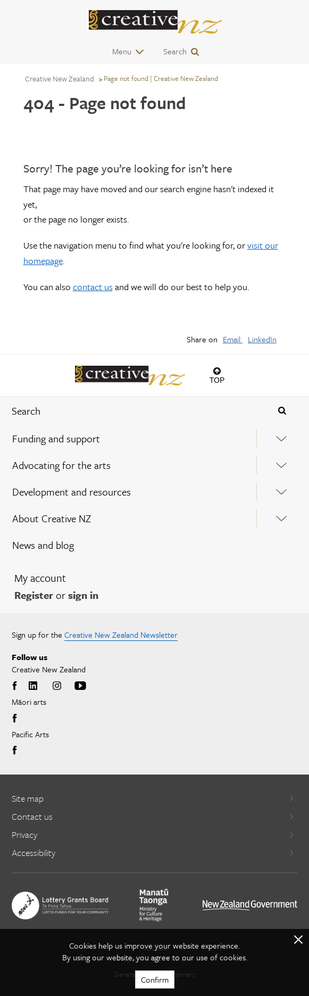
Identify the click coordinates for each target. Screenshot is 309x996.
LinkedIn (262, 339)
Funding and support (56, 438)
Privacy (153, 834)
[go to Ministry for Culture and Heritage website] (154, 905)
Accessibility (153, 852)
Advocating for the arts (61, 465)
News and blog (43, 545)
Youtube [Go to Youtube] (80, 686)
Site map (153, 798)
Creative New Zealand (59, 78)
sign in (83, 595)
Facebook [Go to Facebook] (16, 686)
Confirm (155, 979)
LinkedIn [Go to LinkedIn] (33, 686)
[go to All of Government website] (250, 905)
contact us (93, 286)
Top (217, 380)
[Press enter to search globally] (282, 411)
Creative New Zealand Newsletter (121, 634)
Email (233, 339)
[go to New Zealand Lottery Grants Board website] (60, 905)
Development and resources (71, 491)
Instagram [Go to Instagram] (57, 686)
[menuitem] (154, 438)
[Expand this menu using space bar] (281, 438)
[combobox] (129, 411)
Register (33, 595)
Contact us (153, 816)
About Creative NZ (51, 518)
